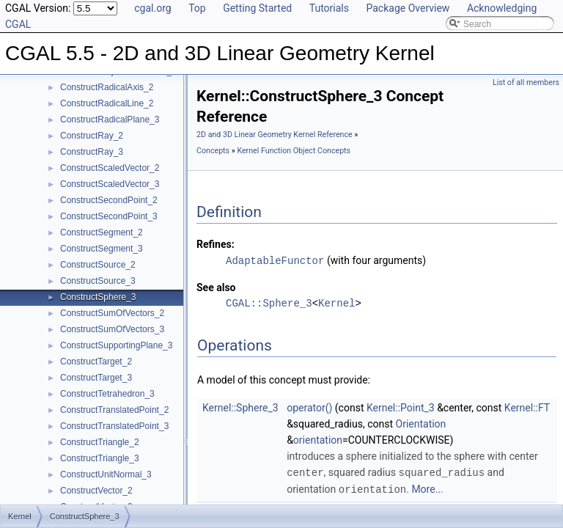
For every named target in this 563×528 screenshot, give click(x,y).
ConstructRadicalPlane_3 (109, 119)
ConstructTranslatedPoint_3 (114, 426)
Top (197, 8)
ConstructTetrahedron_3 (107, 394)
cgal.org (152, 8)
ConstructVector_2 (96, 490)
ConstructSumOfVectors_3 (112, 329)
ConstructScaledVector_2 (109, 168)
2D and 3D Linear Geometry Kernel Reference (274, 134)
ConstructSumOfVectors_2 (112, 313)
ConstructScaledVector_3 (109, 184)
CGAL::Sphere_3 (269, 302)
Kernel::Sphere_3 (240, 407)
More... (427, 488)
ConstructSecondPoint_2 (109, 200)
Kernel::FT (527, 407)
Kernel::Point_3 (401, 407)
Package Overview (407, 8)
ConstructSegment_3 (101, 248)
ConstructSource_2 (98, 265)
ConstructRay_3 (91, 152)
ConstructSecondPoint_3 (109, 216)
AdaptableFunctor (275, 260)
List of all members (526, 82)
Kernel (336, 302)
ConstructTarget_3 (96, 378)
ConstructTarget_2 (96, 361)
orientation (317, 439)
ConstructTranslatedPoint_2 (114, 410)
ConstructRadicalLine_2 (106, 103)
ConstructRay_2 (91, 136)
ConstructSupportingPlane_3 (116, 345)
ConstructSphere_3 (98, 297)
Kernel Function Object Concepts (293, 150)
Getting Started (257, 8)
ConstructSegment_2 (101, 232)
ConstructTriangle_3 (99, 458)
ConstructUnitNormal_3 (106, 474)
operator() (309, 407)
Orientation (421, 423)
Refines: (215, 244)
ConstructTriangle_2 (99, 442)
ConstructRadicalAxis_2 (106, 87)
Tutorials (329, 8)
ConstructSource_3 (98, 281)
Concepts (212, 150)
